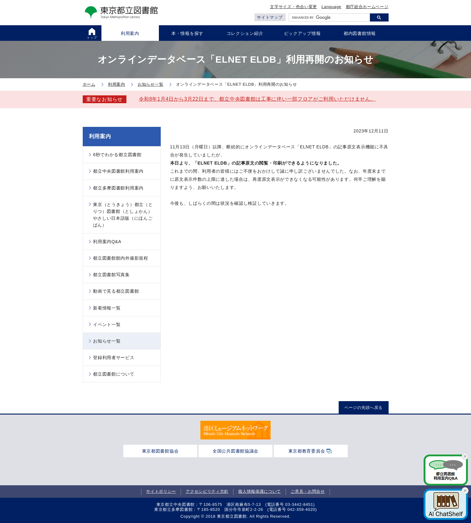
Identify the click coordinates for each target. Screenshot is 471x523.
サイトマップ (269, 17)
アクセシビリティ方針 (207, 491)
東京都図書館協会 (160, 451)
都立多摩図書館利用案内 (118, 187)
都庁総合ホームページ (367, 6)
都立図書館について (113, 374)
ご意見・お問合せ (308, 491)
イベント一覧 (106, 324)
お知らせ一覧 (106, 340)
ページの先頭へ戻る (363, 407)
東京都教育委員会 (306, 451)
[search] (329, 17)
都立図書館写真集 (111, 274)
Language (331, 6)
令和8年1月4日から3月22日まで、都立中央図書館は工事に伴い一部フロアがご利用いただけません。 (257, 99)
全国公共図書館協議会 (235, 451)
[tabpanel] (235, 430)
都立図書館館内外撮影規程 (120, 258)
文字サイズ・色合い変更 (293, 6)
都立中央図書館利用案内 (118, 171)
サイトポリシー (161, 491)
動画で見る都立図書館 (116, 291)
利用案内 (100, 136)
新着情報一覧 (106, 307)
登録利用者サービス (113, 357)
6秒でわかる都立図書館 (117, 154)
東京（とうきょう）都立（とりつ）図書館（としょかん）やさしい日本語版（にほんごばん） (123, 215)
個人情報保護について (259, 491)
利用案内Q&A (107, 241)
